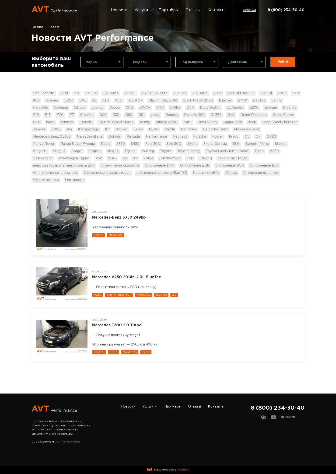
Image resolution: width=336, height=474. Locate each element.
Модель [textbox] (140, 62)
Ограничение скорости (120, 165)
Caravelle (40, 107)
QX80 (271, 136)
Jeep (252, 122)
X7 (135, 158)
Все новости (43, 93)
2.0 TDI (91, 93)
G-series (86, 115)
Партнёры (168, 10)
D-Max (175, 107)
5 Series (52, 100)
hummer (67, 122)
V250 (274, 151)
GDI (141, 115)
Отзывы (193, 10)
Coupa (114, 107)
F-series (289, 107)
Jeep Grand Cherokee (280, 122)
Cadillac (259, 100)
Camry (276, 100)
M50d (153, 129)
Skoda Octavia (215, 144)
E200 (254, 107)
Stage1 (77, 151)
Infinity (144, 122)
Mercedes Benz (215, 129)
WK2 (112, 158)
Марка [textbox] (91, 62)
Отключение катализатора (55, 172)
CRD (129, 107)
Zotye (148, 158)
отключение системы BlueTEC (161, 172)
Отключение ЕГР (264, 165)
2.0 (76, 93)
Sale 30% (153, 144)
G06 (102, 115)
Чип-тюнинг (74, 180)
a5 (94, 100)
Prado (233, 136)
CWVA (144, 107)
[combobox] (101, 62)
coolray (97, 107)
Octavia (114, 136)
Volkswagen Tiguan (74, 158)
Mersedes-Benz (89, 136)
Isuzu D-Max (207, 122)
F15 (48, 115)
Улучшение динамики (260, 172)
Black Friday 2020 (198, 100)
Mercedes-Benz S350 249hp (119, 217)
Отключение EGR (195, 165)
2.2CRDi (179, 93)
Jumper (39, 129)
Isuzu (187, 122)
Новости (119, 10)
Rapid (105, 144)
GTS (36, 122)
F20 (60, 115)
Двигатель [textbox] (237, 62)
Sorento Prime (257, 144)
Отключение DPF (159, 165)
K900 (56, 129)
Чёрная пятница (46, 180)
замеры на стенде (232, 158)
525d (69, 100)
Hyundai (86, 122)
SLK (236, 144)
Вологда (249, 10)
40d (36, 100)
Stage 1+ (40, 151)
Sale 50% (173, 144)
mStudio (183, 469)
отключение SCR (230, 165)
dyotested (235, 107)
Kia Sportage (88, 129)
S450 (135, 144)
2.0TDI (130, 93)
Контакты (216, 10)
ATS (105, 100)
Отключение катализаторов (107, 172)
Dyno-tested (210, 107)
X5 (124, 158)
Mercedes (189, 129)
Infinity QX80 (166, 122)
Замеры (205, 158)
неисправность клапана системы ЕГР (63, 165)
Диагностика (169, 158)
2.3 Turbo (199, 93)
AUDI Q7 (135, 100)
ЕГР (189, 158)
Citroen (80, 107)
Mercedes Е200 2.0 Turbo (117, 325)
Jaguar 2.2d (232, 122)
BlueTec (225, 100)
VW (99, 158)
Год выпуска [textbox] (191, 62)
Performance (156, 136)
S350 (120, 144)
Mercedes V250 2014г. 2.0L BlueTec (126, 277)
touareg (147, 151)
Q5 (247, 136)
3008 (282, 93)
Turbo (259, 151)
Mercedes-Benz (247, 129)
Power (217, 136)
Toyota (165, 151)
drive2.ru (288, 417)
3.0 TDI (266, 93)
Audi (118, 100)
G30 (115, 115)
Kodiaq (121, 129)
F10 (36, 115)
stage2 (113, 151)
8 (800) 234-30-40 (286, 10)
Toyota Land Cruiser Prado (227, 151)
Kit (107, 129)
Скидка (231, 172)
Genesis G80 (194, 115)
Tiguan (130, 151)
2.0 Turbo (111, 93)
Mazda (169, 129)
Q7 (258, 136)
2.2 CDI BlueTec (154, 93)
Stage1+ (94, 151)
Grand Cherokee (254, 115)
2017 (217, 93)
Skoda (192, 144)
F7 (72, 115)
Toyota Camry (188, 151)
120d (64, 93)
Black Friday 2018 (163, 100)
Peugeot (180, 136)
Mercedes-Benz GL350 (52, 136)
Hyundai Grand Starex (115, 122)
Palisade (133, 136)
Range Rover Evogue (77, 144)
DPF (190, 107)
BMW (242, 100)
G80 (128, 115)
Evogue (271, 107)
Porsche (199, 136)
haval (50, 122)
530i (82, 100)
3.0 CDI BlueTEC (240, 93)
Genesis (171, 115)
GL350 (216, 115)
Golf (231, 115)
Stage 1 (281, 144)
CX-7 (160, 107)
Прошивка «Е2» (206, 172)
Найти (282, 61)
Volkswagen (42, 158)
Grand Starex (283, 115)
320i (296, 93)
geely (154, 115)
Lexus (138, 129)
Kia (69, 129)
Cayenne (61, 107)
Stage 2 (59, 151)
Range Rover (43, 144)
